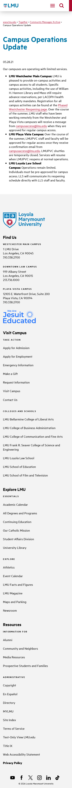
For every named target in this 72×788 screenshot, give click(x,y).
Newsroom (10, 610)
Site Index (9, 720)
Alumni (7, 640)
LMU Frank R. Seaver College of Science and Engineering (31, 447)
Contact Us (10, 400)
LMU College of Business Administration (29, 428)
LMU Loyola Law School (18, 458)
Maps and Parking (14, 602)
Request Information (16, 382)
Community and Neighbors (20, 648)
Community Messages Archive (45, 21)
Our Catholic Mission (16, 530)
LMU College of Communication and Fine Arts (33, 436)
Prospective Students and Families (25, 666)
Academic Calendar (15, 504)
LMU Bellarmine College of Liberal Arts (28, 419)
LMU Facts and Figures (18, 584)
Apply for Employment (17, 356)
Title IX (7, 746)
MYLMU (8, 711)
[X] (30, 777)
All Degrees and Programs (20, 513)
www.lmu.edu (9, 21)
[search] (61, 5)
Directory (9, 702)
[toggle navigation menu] (52, 5)
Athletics (9, 567)
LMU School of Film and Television (25, 475)
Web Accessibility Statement (21, 754)
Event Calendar (13, 576)
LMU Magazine (12, 593)
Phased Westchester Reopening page (38, 107)
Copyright (9, 685)
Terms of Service (13, 728)
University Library (14, 547)
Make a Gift (10, 374)
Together (23, 21)
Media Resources (14, 657)
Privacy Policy (12, 763)
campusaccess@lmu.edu (31, 126)
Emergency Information (18, 365)
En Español (10, 694)
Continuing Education (17, 522)
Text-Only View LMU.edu (19, 737)
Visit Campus (11, 391)
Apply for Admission (16, 348)
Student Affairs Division (18, 539)
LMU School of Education (19, 466)
